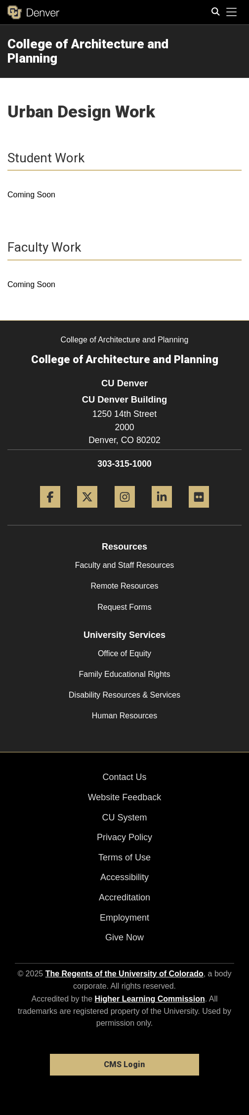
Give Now (124, 937)
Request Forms (124, 607)
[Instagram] (124, 511)
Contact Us (124, 777)
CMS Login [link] (124, 1064)
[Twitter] (87, 511)
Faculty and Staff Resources (124, 565)
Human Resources (125, 715)
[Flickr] (198, 511)
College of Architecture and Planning (87, 51)
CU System (124, 817)
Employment (124, 918)
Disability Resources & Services (124, 695)
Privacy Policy (124, 837)
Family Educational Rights (124, 674)
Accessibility (124, 877)
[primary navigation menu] (232, 12)
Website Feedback (125, 797)
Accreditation (124, 897)
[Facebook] (50, 511)
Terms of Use (124, 857)
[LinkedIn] (161, 511)
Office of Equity (124, 653)
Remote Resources (125, 586)
